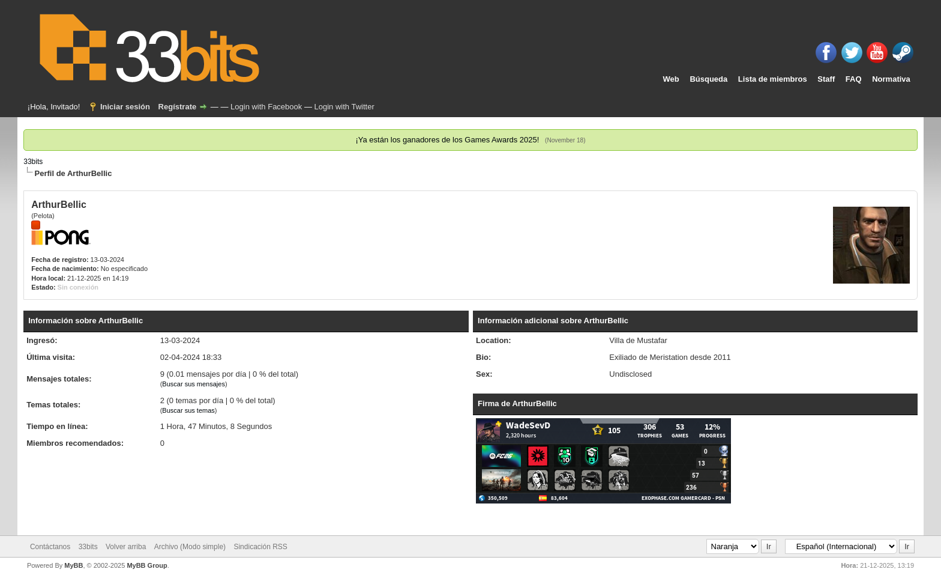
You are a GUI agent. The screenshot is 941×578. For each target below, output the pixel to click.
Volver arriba (126, 547)
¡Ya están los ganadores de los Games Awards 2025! (447, 139)
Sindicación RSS (260, 547)
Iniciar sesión (125, 106)
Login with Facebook (266, 106)
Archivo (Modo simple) (190, 547)
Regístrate (177, 106)
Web (671, 79)
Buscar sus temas (188, 410)
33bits (33, 161)
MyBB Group (147, 565)
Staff (826, 79)
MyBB (73, 565)
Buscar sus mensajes (193, 384)
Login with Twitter (344, 106)
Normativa (891, 79)
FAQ (854, 79)
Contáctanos (50, 547)
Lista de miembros (772, 79)
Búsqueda (708, 79)
